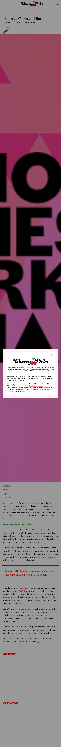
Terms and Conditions (24, 367)
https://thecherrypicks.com (36, 385)
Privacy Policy (36, 367)
